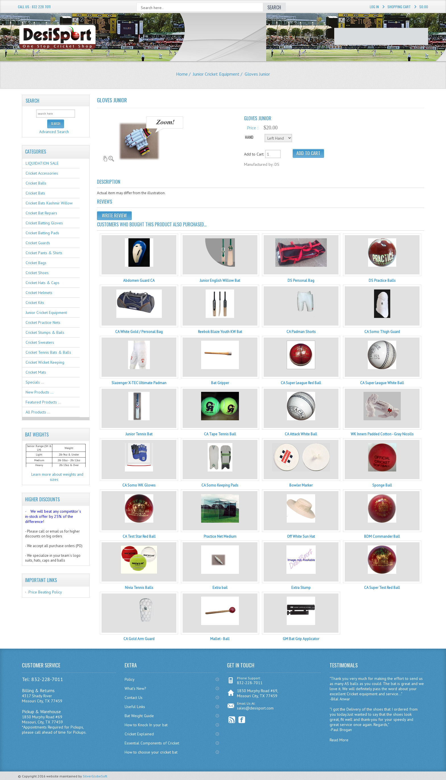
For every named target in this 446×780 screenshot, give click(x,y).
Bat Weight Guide (139, 715)
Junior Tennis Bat (138, 434)
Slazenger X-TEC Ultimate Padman (139, 382)
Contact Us (134, 697)
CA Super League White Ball (382, 382)
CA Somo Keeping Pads (219, 485)
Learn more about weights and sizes (57, 477)
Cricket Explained (139, 733)
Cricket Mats (36, 372)
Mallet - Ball (220, 638)
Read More (339, 739)
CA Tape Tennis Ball (220, 434)
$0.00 (423, 6)
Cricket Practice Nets (43, 322)
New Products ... (39, 392)
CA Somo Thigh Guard (382, 331)
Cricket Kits (35, 302)
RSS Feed (232, 719)
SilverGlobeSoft (95, 776)
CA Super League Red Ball (301, 382)
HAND (249, 137)
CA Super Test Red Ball (382, 587)
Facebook (241, 719)
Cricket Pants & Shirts (44, 252)
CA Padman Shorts (301, 331)
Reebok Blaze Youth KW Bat (220, 331)
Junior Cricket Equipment (216, 74)
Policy (130, 679)
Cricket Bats (35, 193)
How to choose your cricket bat (151, 752)
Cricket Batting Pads (42, 232)
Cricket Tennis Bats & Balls (48, 352)
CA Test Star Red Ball (139, 536)
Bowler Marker (301, 485)
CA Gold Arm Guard (138, 638)
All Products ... (38, 412)
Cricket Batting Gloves (44, 222)
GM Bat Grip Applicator (301, 638)
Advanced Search (54, 131)
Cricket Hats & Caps (42, 282)
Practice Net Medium (220, 536)
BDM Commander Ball (382, 536)
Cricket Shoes (37, 272)
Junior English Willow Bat (220, 280)
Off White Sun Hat (301, 536)
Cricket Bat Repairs (41, 213)
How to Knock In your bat (146, 724)
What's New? (135, 688)
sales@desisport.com (255, 708)
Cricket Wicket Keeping (45, 362)
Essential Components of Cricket (152, 743)
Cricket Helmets (39, 292)
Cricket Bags (36, 262)
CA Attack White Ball (301, 434)
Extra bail (220, 587)
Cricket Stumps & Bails (45, 332)
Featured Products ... (43, 402)
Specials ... (35, 382)
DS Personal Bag (301, 280)
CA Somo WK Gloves (139, 485)
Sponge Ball (382, 485)
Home (182, 74)
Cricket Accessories (42, 173)
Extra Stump (301, 587)
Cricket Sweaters (40, 342)
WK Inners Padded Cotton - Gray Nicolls (382, 434)
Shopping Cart (399, 6)
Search (32, 100)
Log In (374, 6)
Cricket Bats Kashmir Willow (49, 203)
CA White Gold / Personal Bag (139, 331)
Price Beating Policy (45, 592)
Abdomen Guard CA (139, 280)
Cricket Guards (38, 242)
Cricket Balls (36, 183)
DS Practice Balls (382, 280)
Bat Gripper (220, 382)
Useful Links (135, 706)
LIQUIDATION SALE (42, 163)
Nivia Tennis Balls (139, 587)
